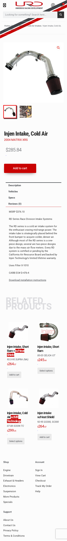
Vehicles (13, 191)
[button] (4, 5)
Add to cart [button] (14, 375)
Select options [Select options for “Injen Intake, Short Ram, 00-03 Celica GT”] (46, 371)
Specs (11, 197)
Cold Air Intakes (34, 26)
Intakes (22, 26)
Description (14, 185)
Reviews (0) (14, 203)
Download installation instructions (27, 280)
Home (7, 26)
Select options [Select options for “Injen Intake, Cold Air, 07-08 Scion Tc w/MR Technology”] (15, 441)
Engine (15, 26)
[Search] (60, 14)
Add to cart (20, 168)
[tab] (33, 185)
